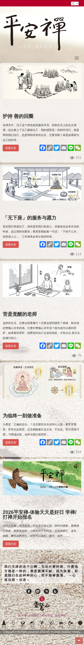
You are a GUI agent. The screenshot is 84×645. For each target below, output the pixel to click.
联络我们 (34, 615)
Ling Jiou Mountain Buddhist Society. (60, 632)
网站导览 (47, 615)
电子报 (22, 615)
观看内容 (10, 148)
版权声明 (60, 615)
